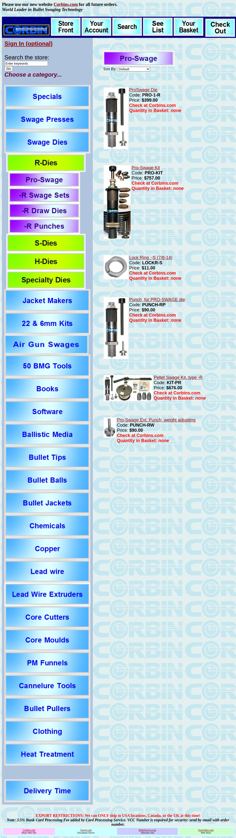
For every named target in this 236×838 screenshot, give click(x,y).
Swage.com (86, 830)
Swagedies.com (206, 830)
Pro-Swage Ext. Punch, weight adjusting (156, 420)
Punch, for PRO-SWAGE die (157, 299)
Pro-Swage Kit (146, 167)
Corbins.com (66, 4)
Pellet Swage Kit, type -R (178, 377)
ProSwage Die (143, 89)
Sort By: (110, 69)
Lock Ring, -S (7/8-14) (150, 257)
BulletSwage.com (147, 830)
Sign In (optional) (28, 43)
